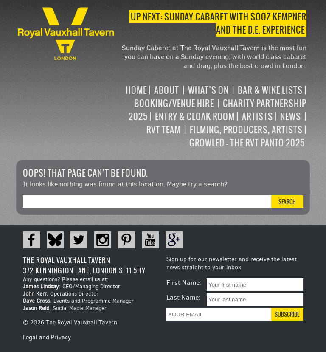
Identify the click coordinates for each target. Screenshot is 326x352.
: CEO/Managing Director (71, 286)
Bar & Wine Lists (270, 90)
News (290, 116)
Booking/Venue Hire (174, 103)
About (166, 90)
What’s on (208, 90)
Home (136, 90)
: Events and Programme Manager (78, 300)
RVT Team (163, 129)
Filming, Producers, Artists (246, 129)
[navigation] (211, 116)
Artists (257, 116)
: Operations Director (60, 293)
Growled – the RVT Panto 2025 (247, 142)
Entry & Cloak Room (195, 116)
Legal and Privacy (47, 337)
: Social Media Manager (65, 308)
